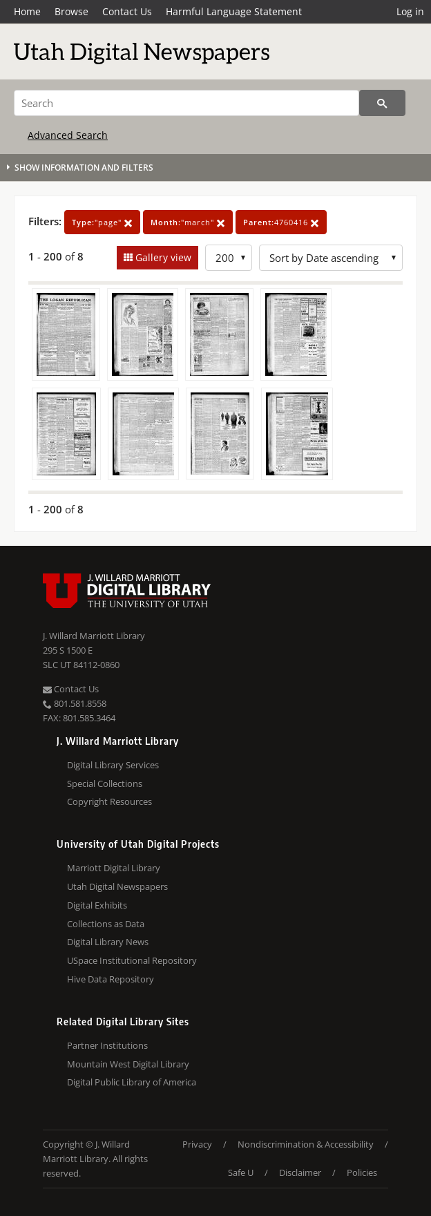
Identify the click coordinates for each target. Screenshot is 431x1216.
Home (27, 11)
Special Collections (104, 783)
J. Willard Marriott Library (94, 635)
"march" (188, 222)
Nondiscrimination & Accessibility (306, 1144)
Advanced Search (68, 135)
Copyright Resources (109, 801)
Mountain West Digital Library (128, 1064)
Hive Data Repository (110, 979)
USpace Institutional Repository (132, 960)
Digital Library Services (113, 765)
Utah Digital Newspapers (117, 886)
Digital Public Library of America (131, 1082)
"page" (102, 222)
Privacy (197, 1144)
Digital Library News (108, 941)
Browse (71, 11)
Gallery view (162, 257)
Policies (362, 1172)
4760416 (281, 222)
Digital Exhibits (97, 905)
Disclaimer (300, 1172)
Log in (410, 11)
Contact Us (127, 11)
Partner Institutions (107, 1045)
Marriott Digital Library (113, 868)
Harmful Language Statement (234, 11)
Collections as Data (105, 924)
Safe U (240, 1172)
